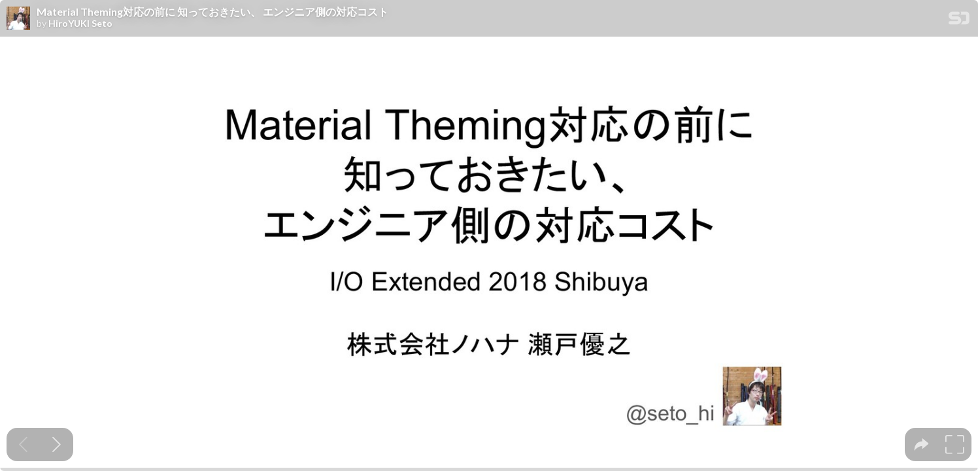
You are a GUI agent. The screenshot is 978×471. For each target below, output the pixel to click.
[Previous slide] (23, 444)
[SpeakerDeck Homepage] (959, 20)
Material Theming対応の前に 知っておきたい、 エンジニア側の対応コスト (212, 12)
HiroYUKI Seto (80, 23)
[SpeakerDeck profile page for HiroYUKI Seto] (18, 19)
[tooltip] (921, 444)
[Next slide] (56, 444)
